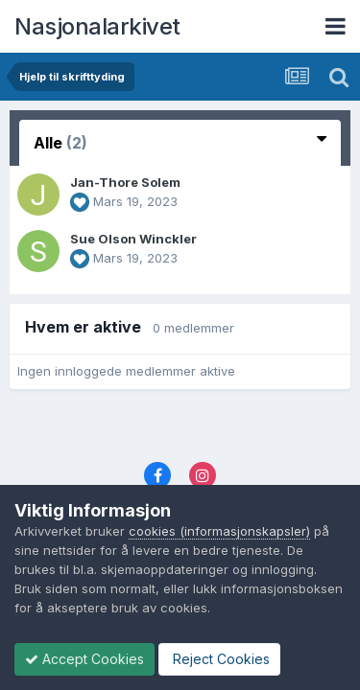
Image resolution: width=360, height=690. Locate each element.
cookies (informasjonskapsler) (219, 531)
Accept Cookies (84, 659)
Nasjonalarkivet (97, 26)
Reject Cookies (219, 659)
